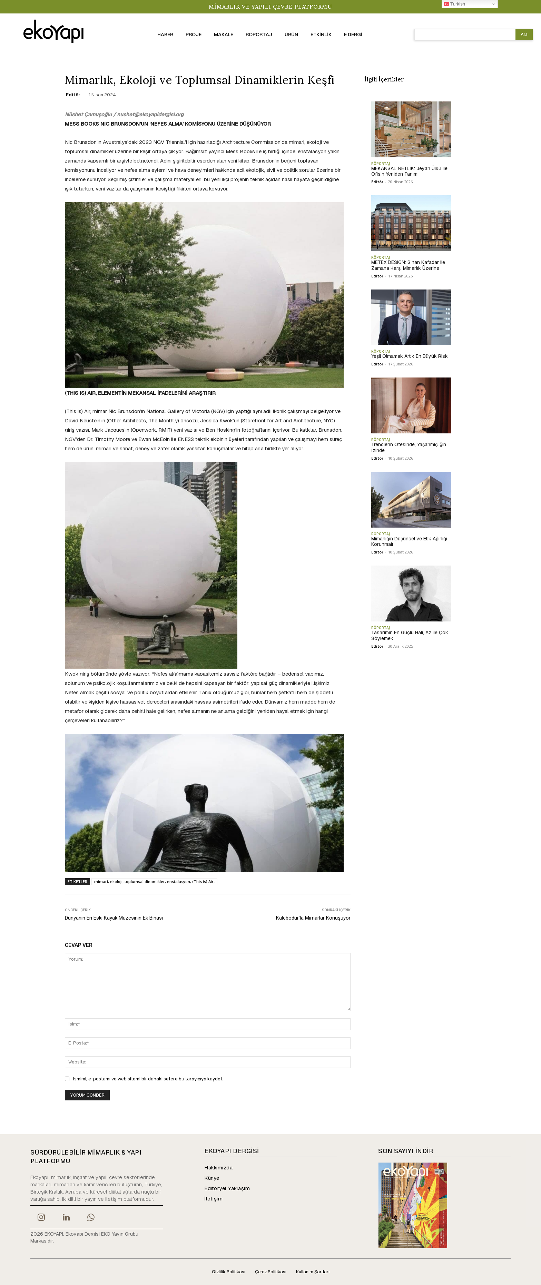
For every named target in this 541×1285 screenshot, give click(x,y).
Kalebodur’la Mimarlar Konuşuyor (313, 918)
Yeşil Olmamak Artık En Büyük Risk (409, 356)
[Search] (524, 34)
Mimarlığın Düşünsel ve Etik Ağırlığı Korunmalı (409, 542)
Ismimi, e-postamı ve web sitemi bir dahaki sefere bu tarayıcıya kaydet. (148, 1078)
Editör (73, 94)
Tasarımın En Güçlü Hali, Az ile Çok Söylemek (409, 635)
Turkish (454, 4)
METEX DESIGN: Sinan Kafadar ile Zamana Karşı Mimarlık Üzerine (408, 265)
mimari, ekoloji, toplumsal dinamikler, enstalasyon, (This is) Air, (154, 881)
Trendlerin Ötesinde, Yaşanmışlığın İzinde (408, 447)
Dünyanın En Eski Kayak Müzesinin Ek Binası (114, 918)
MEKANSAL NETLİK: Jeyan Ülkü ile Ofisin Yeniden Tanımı (409, 171)
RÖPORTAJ (380, 163)
